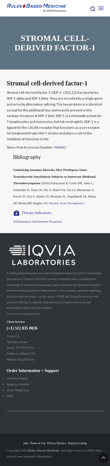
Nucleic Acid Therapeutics (66, 203)
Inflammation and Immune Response (37, 221)
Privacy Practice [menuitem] (56, 443)
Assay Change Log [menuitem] (18, 390)
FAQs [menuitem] (10, 395)
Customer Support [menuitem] (17, 378)
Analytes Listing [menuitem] (77, 443)
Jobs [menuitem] (25, 443)
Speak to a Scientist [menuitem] (18, 384)
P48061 (60, 147)
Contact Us (13, 336)
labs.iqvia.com (31, 313)
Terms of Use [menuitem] (37, 443)
